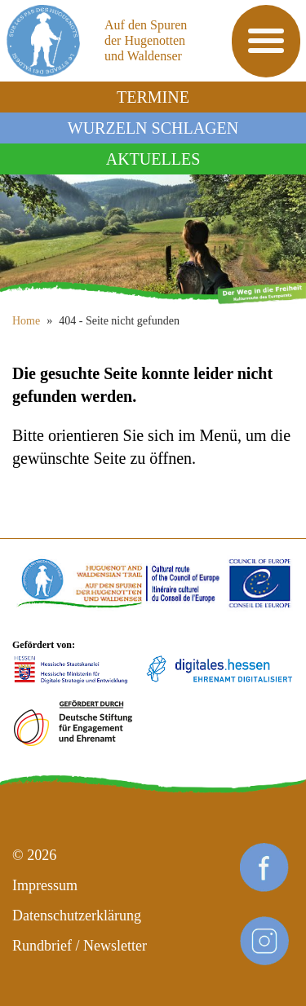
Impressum (45, 885)
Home (26, 321)
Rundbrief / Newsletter (79, 946)
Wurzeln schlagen (153, 128)
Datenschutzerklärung (76, 915)
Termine (153, 97)
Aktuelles (153, 159)
